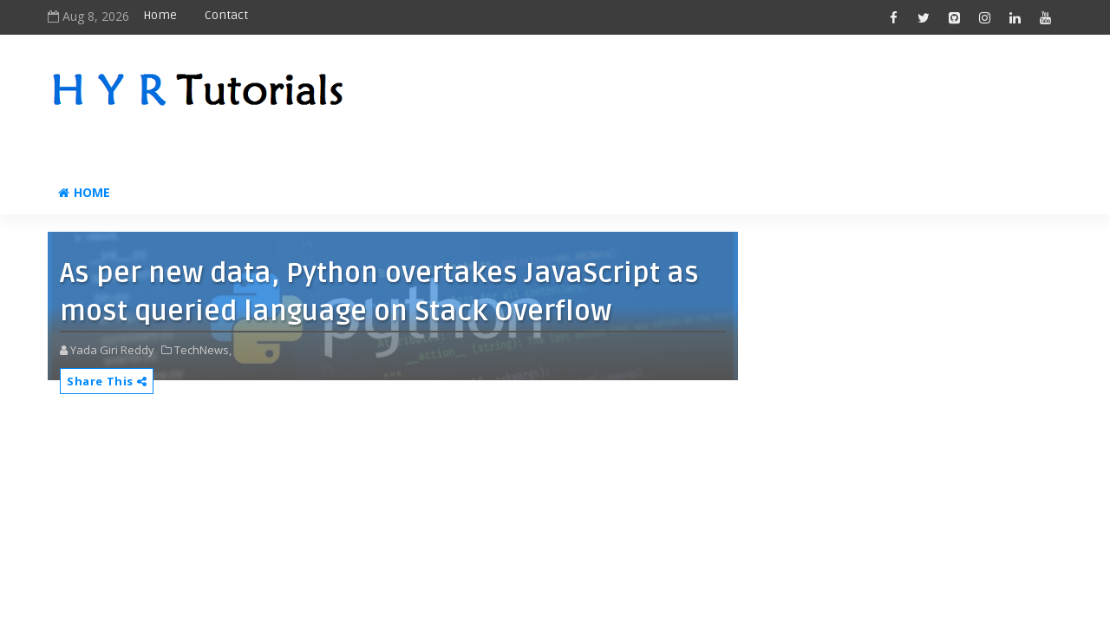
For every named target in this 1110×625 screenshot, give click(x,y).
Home (160, 15)
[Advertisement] (745, 101)
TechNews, (203, 350)
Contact (226, 15)
